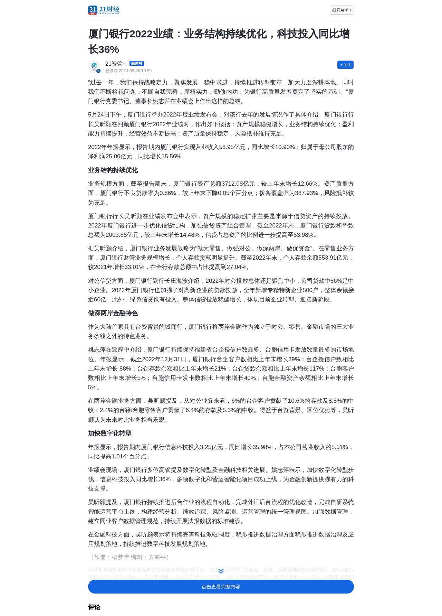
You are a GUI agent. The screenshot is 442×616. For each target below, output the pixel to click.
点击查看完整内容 (221, 586)
